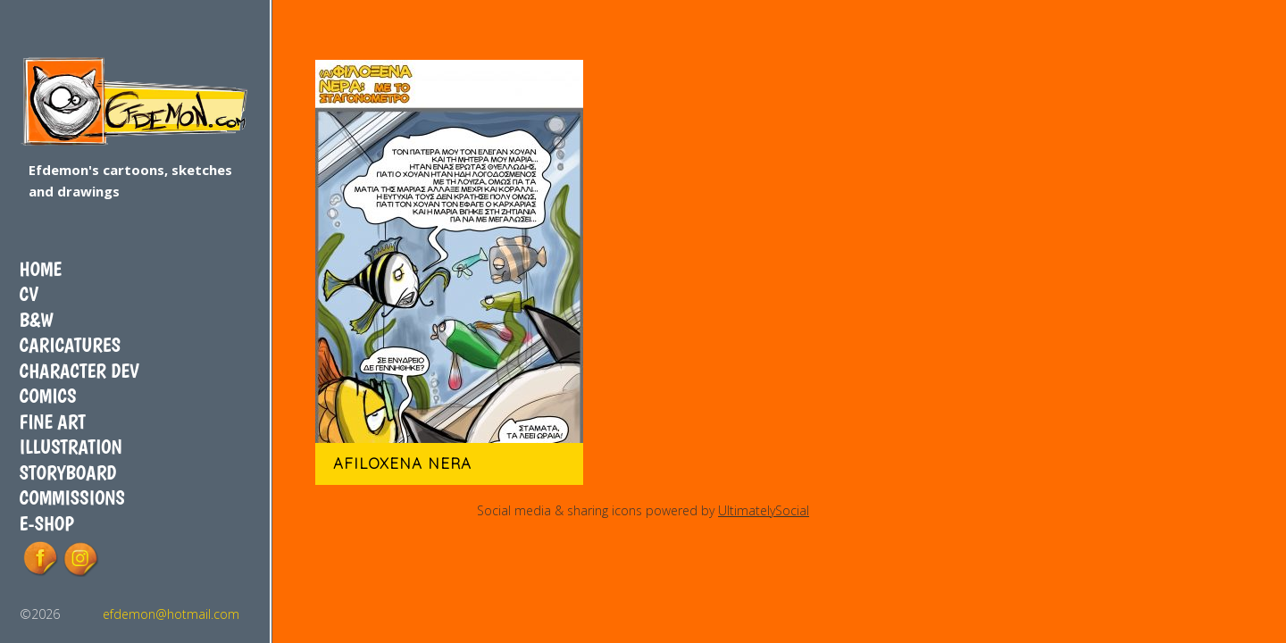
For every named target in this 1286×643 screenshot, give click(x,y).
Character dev (79, 370)
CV (29, 293)
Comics (48, 395)
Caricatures (70, 344)
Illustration (71, 446)
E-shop (47, 523)
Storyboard (68, 472)
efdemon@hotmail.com (171, 613)
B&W (37, 319)
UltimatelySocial (763, 510)
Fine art (53, 421)
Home (41, 268)
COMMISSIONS (72, 497)
